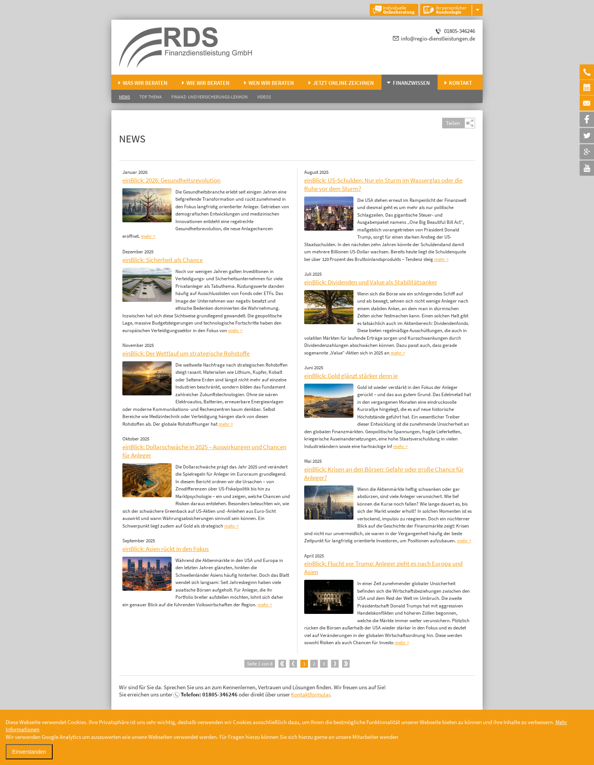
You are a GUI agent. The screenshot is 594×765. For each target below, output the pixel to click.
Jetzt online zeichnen (343, 82)
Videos (264, 97)
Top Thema (150, 97)
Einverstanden (29, 752)
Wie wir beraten (208, 82)
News (124, 97)
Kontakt (460, 82)
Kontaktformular (310, 694)
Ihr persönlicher (451, 10)
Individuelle (398, 10)
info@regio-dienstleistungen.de (438, 38)
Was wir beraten (145, 82)
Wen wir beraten (271, 82)
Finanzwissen (411, 82)
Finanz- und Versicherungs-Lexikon (209, 97)
